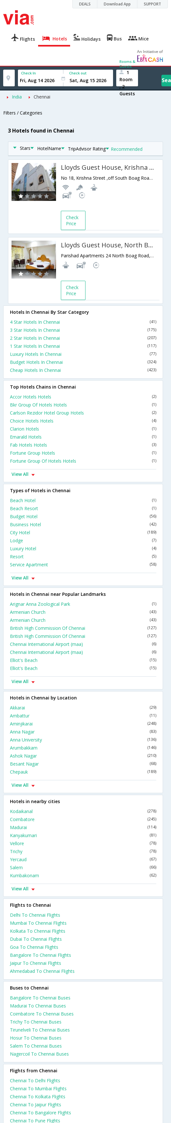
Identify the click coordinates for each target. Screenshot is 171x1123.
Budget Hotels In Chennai (83, 362)
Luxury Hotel (83, 548)
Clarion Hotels (83, 429)
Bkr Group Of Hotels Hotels (83, 405)
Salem (83, 867)
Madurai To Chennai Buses (38, 1006)
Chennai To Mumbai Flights (38, 1088)
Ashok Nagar (83, 756)
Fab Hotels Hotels (83, 445)
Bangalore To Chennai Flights (40, 955)
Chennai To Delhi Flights (35, 1080)
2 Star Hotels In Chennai (83, 338)
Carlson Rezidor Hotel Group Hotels (83, 413)
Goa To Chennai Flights (34, 947)
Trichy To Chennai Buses (35, 1022)
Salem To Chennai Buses (36, 1046)
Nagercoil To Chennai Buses (39, 1054)
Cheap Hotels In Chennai (83, 370)
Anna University (83, 740)
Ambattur (83, 716)
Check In (28, 73)
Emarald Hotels (83, 437)
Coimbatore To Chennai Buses (42, 1014)
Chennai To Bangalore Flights (40, 1113)
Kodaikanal (83, 811)
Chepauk (83, 772)
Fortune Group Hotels (83, 453)
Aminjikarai (83, 724)
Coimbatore (83, 819)
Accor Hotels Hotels (83, 397)
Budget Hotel (83, 516)
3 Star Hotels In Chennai (83, 330)
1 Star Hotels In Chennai (83, 346)
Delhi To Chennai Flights (35, 915)
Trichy (83, 851)
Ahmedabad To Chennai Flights (42, 971)
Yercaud (83, 859)
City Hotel (83, 532)
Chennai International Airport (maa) (83, 644)
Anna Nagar (83, 732)
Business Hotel (83, 524)
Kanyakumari (83, 835)
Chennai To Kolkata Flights (37, 1096)
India (17, 97)
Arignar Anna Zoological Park (83, 604)
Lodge (83, 540)
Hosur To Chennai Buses (35, 1038)
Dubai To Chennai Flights (36, 939)
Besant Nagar (83, 764)
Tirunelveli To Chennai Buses (40, 1030)
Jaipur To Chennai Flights (35, 963)
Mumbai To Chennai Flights (38, 923)
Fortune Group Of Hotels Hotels (83, 461)
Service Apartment (83, 565)
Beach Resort (83, 508)
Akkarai (83, 708)
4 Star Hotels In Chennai (83, 322)
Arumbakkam (83, 748)
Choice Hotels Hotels (83, 421)
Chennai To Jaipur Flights (35, 1105)
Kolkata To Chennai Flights (37, 931)
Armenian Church (83, 612)
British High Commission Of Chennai (83, 628)
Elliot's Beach (83, 660)
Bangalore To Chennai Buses (40, 998)
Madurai (83, 827)
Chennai (42, 97)
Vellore (83, 843)
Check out (77, 73)
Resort (83, 556)
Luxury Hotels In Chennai (83, 354)
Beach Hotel (83, 500)
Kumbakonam (83, 875)
